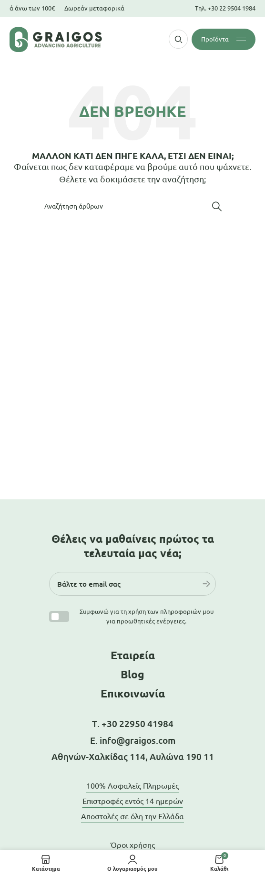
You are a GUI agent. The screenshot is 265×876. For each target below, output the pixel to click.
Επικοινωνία (133, 693)
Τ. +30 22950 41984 (132, 723)
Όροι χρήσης (133, 845)
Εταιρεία (133, 655)
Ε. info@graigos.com (132, 740)
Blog (132, 674)
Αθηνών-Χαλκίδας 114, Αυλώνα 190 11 (132, 756)
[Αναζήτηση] (132, 206)
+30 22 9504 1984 (231, 8)
